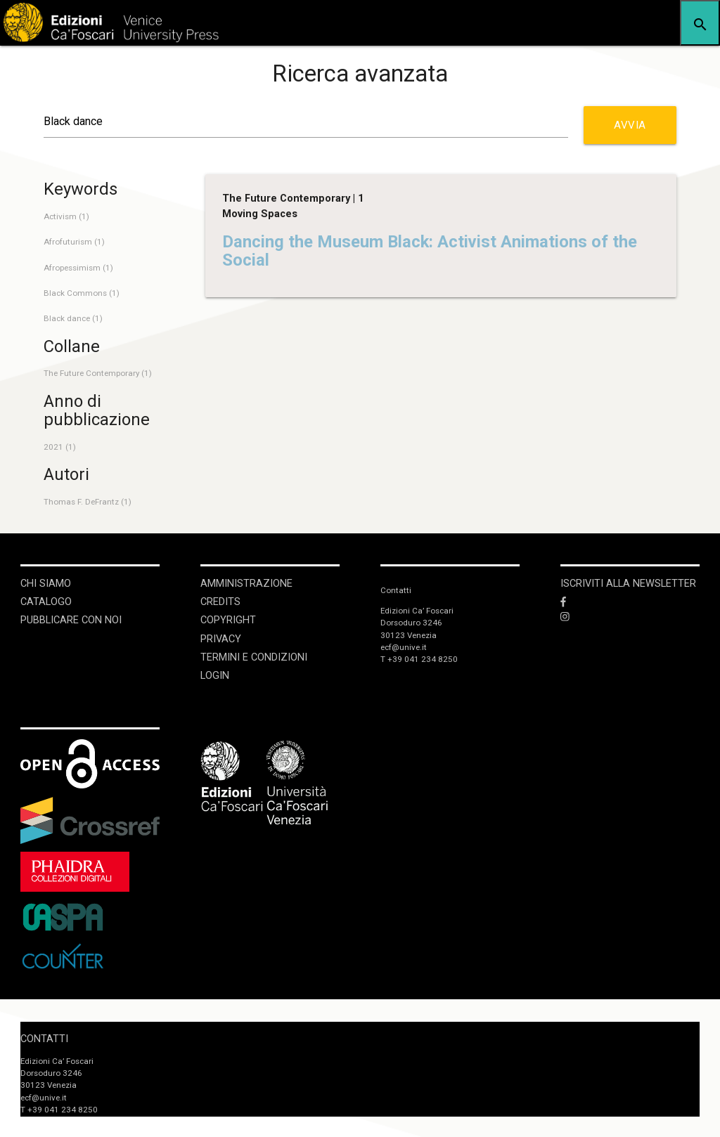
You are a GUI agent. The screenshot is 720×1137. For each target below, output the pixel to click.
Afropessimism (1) (78, 268)
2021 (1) (60, 447)
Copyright (228, 620)
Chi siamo (45, 584)
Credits (220, 602)
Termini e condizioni (253, 657)
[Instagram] (630, 617)
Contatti (44, 1039)
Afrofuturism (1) (74, 242)
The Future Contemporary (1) (98, 373)
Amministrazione (246, 584)
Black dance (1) (73, 318)
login (214, 676)
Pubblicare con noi (71, 620)
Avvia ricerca (632, 131)
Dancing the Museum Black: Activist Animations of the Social (429, 251)
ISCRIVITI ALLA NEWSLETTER (628, 584)
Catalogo (46, 602)
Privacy (220, 639)
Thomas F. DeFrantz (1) (87, 502)
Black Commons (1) (82, 293)
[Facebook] (630, 602)
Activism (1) (66, 216)
